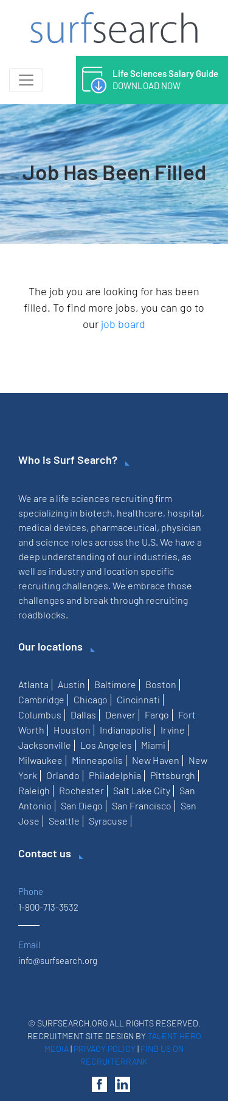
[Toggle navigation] (26, 80)
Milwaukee (40, 760)
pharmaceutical (124, 527)
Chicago (91, 699)
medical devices (52, 527)
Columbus (39, 714)
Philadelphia (115, 775)
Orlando (63, 775)
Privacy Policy (105, 1048)
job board (123, 323)
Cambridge (41, 699)
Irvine (173, 729)
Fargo (157, 714)
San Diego (82, 805)
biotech (96, 512)
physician (181, 527)
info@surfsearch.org (57, 960)
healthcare (140, 512)
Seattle (64, 820)
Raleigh (34, 790)
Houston (72, 729)
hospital (184, 512)
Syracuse (108, 820)
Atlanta (33, 684)
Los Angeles (106, 745)
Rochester (81, 790)
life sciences (82, 498)
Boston (160, 684)
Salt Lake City (141, 790)
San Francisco (141, 805)
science (52, 541)
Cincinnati (138, 699)
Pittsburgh (172, 775)
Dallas (83, 714)
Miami (153, 745)
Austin (71, 684)
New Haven (155, 760)
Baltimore (115, 684)
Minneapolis (97, 760)
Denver (120, 714)
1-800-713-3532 (48, 907)
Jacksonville (44, 745)
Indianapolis (125, 729)
